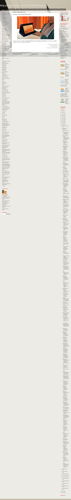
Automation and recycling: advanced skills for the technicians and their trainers (6, 124)
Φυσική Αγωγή (4, 115)
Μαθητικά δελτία (5, 76)
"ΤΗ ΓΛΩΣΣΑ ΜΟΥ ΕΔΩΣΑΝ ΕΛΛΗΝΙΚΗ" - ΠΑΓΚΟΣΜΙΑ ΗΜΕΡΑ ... (65, 248)
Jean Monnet (4, 154)
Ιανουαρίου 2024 (65, 125)
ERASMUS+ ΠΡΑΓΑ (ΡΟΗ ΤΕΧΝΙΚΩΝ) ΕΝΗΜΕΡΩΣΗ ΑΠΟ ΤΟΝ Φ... (65, 355)
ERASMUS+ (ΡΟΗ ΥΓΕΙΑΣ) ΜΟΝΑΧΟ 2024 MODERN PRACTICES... (65, 201)
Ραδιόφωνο (4, 95)
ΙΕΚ (2, 59)
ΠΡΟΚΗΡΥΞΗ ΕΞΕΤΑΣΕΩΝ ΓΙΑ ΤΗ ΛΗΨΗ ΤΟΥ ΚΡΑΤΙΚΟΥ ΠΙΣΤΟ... (65, 453)
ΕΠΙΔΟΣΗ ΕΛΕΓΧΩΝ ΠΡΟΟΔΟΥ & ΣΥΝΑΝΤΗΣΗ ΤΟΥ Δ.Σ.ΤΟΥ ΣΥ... (65, 278)
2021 (63, 119)
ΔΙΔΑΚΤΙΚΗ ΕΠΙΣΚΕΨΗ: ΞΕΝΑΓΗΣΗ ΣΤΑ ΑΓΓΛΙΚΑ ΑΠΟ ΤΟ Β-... (65, 398)
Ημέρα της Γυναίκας (5, 58)
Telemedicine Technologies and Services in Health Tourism (5, 181)
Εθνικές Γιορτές (4, 39)
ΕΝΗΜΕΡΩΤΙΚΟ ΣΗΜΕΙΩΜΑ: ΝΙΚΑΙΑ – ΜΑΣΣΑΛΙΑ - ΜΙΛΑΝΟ (65, 148)
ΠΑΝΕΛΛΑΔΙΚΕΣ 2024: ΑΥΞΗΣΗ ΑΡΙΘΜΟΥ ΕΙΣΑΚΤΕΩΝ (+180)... (65, 211)
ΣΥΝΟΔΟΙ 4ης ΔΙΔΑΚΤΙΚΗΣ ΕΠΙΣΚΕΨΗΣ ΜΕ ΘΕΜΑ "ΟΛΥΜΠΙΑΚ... (65, 350)
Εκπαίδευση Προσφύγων (4, 44)
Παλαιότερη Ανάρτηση (52, 54)
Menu (3, 9)
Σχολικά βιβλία (4, 99)
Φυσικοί (3, 116)
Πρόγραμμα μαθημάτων (6, 92)
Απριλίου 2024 (65, 471)
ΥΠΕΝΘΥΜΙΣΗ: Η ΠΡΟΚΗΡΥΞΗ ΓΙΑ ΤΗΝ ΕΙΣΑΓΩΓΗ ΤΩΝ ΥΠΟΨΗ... (65, 411)
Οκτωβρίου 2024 (65, 483)
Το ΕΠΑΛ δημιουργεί (5, 107)
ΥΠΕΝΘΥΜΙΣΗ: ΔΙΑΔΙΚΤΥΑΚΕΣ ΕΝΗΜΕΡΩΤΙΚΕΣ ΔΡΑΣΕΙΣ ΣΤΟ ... (65, 325)
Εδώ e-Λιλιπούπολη (5, 38)
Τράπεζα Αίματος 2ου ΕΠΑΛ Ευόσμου (5, 109)
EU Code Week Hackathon (4, 141)
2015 (63, 110)
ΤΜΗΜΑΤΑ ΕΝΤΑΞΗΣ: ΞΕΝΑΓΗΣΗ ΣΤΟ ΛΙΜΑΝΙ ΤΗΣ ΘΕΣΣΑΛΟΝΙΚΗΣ (65, 191)
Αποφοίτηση (4, 21)
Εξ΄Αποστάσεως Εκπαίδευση (5, 50)
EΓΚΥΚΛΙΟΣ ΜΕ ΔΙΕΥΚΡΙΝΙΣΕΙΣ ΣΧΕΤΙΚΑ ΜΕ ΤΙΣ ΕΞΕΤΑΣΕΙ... (65, 206)
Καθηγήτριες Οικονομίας (4, 70)
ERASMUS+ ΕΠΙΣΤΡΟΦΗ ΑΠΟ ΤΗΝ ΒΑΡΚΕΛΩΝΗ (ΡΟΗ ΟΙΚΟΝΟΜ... (65, 309)
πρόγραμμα (55, 9)
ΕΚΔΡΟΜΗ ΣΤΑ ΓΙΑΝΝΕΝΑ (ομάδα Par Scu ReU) (65, 228)
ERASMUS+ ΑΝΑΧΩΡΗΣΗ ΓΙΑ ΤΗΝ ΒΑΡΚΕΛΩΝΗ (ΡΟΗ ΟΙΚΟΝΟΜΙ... (65, 154)
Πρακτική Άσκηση (5, 91)
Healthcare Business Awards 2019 (5, 143)
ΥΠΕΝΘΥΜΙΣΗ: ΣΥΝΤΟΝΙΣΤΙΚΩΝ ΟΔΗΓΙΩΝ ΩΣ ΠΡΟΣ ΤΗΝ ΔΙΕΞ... (65, 417)
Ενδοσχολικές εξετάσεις (6, 46)
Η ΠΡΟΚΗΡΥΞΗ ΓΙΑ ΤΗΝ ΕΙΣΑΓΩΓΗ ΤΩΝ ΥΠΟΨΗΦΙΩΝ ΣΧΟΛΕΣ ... (65, 263)
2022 (63, 121)
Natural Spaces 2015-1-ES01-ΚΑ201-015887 (6, 172)
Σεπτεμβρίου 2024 (66, 480)
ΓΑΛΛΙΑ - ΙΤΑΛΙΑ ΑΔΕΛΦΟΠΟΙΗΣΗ (65, 243)
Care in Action (4, 129)
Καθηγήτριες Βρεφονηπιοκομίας (5, 63)
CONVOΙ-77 (4, 130)
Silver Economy (63, 52)
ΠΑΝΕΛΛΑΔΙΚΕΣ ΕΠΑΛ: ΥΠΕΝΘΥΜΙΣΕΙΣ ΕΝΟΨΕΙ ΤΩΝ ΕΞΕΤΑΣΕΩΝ (65, 137)
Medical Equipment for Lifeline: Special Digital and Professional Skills (6, 165)
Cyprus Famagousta (5, 132)
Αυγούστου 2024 (65, 478)
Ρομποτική (4, 96)
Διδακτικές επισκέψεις (6, 34)
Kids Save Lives (5, 157)
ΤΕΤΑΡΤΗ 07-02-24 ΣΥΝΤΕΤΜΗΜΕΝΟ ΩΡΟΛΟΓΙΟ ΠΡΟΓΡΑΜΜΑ (65, 180)
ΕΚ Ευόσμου (4, 42)
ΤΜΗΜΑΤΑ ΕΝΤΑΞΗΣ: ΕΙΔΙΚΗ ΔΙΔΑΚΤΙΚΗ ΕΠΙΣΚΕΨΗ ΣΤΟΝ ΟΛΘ (64, 448)
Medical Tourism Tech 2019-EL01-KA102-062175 (5, 168)
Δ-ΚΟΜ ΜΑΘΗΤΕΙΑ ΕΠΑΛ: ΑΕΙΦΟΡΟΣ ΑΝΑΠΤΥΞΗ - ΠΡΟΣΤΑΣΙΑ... (65, 239)
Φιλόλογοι (3, 112)
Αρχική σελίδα (34, 54)
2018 (63, 115)
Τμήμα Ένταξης (4, 105)
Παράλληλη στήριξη (5, 86)
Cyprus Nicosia (4, 133)
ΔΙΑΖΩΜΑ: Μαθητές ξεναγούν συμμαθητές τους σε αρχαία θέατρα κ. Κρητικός (64, 45)
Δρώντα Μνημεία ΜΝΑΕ (6, 35)
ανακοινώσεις (62, 9)
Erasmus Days (4, 139)
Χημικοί (3, 117)
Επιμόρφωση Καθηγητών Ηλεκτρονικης (4, 54)
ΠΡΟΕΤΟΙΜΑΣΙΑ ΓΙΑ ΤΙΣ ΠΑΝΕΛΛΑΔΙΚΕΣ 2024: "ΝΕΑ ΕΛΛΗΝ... (65, 223)
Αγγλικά (3, 15)
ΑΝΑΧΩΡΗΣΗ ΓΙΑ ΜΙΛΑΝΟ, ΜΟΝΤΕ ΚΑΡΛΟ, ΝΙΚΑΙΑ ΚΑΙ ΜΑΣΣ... (65, 290)
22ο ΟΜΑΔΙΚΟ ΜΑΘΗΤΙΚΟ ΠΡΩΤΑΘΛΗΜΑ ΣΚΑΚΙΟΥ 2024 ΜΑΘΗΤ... (65, 345)
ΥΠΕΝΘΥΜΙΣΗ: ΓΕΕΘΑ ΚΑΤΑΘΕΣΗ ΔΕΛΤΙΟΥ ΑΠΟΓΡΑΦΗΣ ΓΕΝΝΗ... (65, 422)
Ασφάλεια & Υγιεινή (5, 22)
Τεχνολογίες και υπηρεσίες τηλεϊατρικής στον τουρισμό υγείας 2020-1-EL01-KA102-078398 (6, 102)
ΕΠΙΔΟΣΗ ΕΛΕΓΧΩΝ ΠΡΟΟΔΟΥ (64, 168)
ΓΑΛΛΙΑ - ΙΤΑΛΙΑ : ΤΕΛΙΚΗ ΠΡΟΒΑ (65, 216)
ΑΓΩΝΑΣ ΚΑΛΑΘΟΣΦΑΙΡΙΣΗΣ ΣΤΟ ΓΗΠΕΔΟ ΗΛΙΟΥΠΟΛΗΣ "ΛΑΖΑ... (65, 284)
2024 (63, 124)
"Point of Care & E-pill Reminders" (6, 14)
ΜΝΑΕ (3, 79)
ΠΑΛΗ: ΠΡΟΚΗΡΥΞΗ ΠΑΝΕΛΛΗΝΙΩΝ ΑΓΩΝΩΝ (65, 273)
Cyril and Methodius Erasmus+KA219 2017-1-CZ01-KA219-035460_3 (6, 136)
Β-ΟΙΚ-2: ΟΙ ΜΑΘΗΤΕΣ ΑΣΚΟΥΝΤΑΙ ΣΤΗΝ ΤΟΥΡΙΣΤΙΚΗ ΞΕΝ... (65, 429)
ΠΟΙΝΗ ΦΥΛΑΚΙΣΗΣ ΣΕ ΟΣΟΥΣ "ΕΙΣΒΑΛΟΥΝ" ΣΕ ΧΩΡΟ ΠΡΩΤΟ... (65, 435)
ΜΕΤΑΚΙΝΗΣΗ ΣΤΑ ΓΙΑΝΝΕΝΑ (65, 171)
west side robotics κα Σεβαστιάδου (64, 55)
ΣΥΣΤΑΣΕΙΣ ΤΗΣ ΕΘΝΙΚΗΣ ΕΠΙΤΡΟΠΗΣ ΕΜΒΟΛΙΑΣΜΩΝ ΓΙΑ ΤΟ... (65, 383)
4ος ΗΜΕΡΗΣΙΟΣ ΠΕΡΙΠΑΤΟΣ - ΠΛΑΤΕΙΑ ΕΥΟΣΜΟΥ (65, 295)
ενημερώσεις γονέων (10, 9)
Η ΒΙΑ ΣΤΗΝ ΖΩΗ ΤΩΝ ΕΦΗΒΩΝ (65, 408)
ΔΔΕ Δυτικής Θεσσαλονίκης (4, 29)
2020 (63, 118)
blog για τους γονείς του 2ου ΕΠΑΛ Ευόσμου (22, 5)
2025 (63, 491)
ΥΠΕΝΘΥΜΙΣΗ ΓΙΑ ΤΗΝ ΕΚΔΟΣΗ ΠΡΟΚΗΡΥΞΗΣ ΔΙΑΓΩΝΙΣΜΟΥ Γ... (65, 268)
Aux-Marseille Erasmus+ (4, 128)
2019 (63, 116)
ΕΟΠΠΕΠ (3, 52)
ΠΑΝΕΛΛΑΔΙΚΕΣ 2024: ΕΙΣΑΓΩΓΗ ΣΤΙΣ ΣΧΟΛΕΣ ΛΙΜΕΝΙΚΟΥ (65, 175)
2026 (63, 492)
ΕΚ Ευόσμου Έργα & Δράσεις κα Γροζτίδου (64, 50)
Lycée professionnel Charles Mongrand (5, 162)
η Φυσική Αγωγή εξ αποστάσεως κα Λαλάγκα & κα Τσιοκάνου (63, 41)
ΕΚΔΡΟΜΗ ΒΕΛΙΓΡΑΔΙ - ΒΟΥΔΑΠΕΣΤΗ (65, 219)
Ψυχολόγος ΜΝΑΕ (5, 121)
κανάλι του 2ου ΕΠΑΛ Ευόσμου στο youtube (64, 34)
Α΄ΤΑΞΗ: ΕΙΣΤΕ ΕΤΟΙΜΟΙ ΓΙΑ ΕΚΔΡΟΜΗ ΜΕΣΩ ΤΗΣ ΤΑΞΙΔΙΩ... (65, 233)
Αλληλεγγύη (4, 17)
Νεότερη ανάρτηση (17, 54)
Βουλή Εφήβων (4, 24)
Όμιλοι (3, 84)
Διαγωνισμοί (4, 32)
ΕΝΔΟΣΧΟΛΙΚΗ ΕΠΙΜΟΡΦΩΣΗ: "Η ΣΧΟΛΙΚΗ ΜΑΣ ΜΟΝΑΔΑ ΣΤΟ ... (65, 159)
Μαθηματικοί (4, 74)
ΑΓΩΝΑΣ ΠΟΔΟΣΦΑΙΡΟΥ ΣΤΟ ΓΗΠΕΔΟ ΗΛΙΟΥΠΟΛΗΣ (65, 373)
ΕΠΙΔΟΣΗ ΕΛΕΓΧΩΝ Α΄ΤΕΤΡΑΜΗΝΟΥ (65, 253)
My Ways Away (4, 170)
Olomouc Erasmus (5, 174)
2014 (63, 109)
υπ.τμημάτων (18, 9)
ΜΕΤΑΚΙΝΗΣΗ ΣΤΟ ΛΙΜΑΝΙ (65, 439)
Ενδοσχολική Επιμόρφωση (4, 48)
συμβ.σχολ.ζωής (48, 9)
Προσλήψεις (4, 93)
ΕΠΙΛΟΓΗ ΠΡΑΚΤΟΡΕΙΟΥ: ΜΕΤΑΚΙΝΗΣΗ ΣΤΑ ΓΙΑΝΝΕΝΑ (65, 299)
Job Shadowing (4, 155)
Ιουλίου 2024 (65, 476)
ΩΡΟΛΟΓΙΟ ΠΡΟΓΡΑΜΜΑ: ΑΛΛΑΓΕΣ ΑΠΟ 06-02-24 (65, 164)
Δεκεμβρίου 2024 (66, 488)
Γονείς (3, 26)
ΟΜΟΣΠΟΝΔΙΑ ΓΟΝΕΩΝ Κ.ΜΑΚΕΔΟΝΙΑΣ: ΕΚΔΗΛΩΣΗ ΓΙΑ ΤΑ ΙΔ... (65, 404)
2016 (63, 112)
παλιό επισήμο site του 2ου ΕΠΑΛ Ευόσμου (64, 28)
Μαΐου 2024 (65, 473)
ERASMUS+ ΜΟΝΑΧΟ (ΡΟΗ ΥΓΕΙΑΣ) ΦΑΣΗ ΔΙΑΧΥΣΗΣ (65, 443)
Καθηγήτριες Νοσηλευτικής (4, 68)
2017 (63, 113)
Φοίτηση (3, 113)
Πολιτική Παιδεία (5, 89)
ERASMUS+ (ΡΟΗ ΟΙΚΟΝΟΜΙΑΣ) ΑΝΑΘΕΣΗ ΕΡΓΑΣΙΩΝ (65, 314)
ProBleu (3, 175)
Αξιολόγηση (4, 18)
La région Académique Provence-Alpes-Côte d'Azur (6, 159)
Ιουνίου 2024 (65, 475)
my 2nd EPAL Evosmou (5, 195)
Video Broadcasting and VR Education (6, 184)
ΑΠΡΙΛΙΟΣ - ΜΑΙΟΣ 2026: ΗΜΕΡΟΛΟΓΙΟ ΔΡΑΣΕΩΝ (67, 101)
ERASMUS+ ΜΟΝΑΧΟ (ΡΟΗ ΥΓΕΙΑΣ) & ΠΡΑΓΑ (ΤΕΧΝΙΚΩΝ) (65, 393)
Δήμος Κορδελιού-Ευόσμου (5, 31)
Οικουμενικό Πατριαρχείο (4, 83)
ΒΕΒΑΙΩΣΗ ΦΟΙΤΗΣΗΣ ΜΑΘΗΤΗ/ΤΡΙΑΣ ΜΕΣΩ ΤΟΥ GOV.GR (65, 333)
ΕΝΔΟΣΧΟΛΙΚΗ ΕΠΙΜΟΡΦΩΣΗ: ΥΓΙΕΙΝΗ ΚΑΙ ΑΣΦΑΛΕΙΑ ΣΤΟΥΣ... (65, 185)
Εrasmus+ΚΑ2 (26, 9)
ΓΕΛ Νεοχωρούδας (63, 53)
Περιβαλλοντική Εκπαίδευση (4, 88)
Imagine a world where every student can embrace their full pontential (6, 146)
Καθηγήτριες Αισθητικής (6, 61)
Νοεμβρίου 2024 (65, 485)
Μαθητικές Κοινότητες (6, 78)
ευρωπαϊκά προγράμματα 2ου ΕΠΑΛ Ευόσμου (63, 31)
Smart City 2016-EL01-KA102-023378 (6, 178)
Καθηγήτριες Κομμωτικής (4, 65)
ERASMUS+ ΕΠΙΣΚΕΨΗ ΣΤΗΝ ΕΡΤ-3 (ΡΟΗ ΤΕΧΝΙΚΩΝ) (65, 143)
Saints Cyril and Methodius (63, 58)
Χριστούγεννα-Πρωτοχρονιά (4, 120)
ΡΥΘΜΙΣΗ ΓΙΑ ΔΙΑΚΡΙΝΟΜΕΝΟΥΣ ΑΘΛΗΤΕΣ (65, 197)
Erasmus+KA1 (34, 9)
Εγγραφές (3, 37)
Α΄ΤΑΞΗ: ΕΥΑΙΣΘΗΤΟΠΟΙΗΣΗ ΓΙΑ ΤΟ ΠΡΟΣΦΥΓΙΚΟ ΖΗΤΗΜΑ (65, 465)
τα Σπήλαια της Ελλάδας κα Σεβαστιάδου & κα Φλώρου (64, 37)
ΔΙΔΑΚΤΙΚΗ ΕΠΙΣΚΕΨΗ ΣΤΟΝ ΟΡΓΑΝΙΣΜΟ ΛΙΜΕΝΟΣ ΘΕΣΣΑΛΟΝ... (65, 339)
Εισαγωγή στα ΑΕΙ (5, 41)
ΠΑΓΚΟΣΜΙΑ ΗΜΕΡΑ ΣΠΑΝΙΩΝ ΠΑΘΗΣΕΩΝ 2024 (65, 388)
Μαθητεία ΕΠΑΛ (5, 75)
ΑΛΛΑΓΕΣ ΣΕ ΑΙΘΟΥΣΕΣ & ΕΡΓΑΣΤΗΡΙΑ (65, 329)
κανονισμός (41, 9)
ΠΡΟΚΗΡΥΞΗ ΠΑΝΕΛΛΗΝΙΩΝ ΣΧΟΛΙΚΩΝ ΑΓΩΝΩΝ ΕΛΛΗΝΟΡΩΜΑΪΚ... (65, 361)
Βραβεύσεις (4, 25)
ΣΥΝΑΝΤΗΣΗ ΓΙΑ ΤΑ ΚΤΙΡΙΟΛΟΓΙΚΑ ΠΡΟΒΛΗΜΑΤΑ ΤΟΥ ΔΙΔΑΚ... (65, 132)
